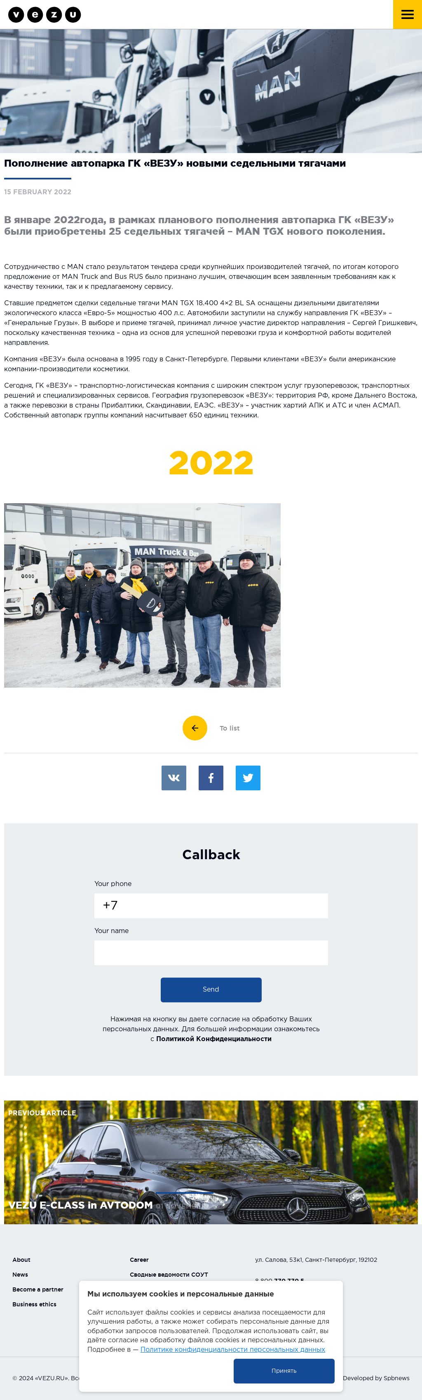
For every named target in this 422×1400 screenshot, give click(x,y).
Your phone (112, 884)
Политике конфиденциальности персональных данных (233, 1350)
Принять (284, 1371)
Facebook (211, 778)
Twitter (248, 778)
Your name (111, 931)
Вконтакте (174, 778)
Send (211, 990)
